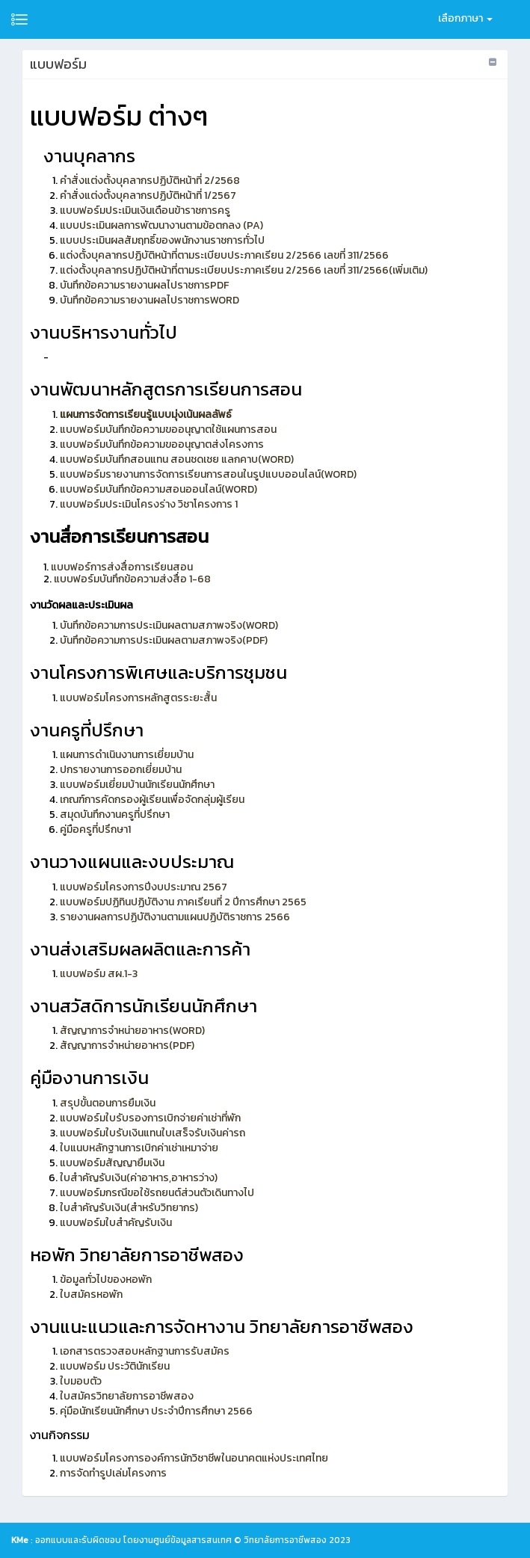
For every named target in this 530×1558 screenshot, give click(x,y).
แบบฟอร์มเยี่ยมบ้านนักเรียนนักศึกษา (137, 784)
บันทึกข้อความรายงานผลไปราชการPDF (144, 285)
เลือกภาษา (465, 18)
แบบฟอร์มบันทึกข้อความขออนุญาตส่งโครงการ (162, 444)
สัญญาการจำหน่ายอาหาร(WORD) (132, 1030)
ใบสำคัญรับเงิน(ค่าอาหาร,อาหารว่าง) (139, 1178)
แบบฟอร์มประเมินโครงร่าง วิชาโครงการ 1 (149, 504)
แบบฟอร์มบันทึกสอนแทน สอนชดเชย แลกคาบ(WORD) (177, 459)
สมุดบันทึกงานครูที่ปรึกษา (115, 814)
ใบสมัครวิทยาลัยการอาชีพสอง (127, 1396)
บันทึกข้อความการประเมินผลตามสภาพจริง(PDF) (164, 640)
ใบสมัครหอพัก (91, 1294)
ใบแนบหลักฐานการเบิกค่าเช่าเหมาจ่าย (139, 1148)
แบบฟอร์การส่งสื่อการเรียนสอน (122, 567)
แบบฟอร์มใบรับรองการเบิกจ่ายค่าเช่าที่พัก (150, 1118)
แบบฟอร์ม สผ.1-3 (99, 974)
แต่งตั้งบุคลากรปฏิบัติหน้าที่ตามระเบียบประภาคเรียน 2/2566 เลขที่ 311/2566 (224, 255)
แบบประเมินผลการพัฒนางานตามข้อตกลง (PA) (161, 225)
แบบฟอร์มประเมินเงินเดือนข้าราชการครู (145, 210)
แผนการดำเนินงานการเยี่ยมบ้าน (127, 755)
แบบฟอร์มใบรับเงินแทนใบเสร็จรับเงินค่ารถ (152, 1133)
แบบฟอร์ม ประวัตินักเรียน (115, 1366)
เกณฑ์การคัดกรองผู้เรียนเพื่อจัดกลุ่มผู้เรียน (152, 799)
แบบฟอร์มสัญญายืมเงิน (112, 1163)
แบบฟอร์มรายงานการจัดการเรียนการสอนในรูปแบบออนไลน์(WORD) (208, 474)
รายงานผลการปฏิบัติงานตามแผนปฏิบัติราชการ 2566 (175, 917)
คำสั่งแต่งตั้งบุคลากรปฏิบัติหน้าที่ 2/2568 (150, 180)
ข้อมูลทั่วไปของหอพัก (106, 1279)
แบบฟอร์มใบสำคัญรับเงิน (116, 1223)
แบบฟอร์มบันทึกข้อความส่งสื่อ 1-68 (131, 579)
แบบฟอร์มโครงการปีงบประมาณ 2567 (143, 887)
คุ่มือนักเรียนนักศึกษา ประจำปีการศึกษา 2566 (156, 1411)
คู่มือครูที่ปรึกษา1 (95, 829)
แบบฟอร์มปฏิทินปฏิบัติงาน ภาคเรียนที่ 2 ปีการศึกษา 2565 (183, 902)
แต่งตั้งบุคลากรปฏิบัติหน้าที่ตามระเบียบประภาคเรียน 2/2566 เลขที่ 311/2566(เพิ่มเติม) (244, 270)
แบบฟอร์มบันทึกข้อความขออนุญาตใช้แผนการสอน (168, 429)
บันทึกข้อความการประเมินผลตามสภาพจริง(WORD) (169, 625)
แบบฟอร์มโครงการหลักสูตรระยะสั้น (138, 698)
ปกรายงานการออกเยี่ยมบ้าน (121, 770)
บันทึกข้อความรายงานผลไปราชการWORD (149, 300)
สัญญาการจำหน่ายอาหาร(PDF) (127, 1045)
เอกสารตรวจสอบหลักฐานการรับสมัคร (144, 1351)
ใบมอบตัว (81, 1381)
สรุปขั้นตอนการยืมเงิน (107, 1103)
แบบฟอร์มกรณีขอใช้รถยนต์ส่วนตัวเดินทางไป (157, 1193)
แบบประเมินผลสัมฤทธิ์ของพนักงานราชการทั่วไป (162, 240)
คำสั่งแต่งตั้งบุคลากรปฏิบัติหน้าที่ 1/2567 (148, 195)
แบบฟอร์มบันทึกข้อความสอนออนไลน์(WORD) (158, 489)
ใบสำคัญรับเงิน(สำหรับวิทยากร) (129, 1208)
